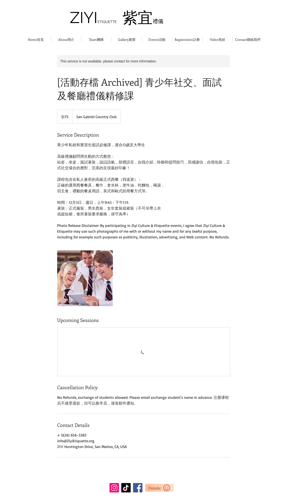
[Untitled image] (85, 278)
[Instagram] (114, 487)
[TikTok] (126, 487)
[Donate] (159, 488)
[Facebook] (137, 487)
